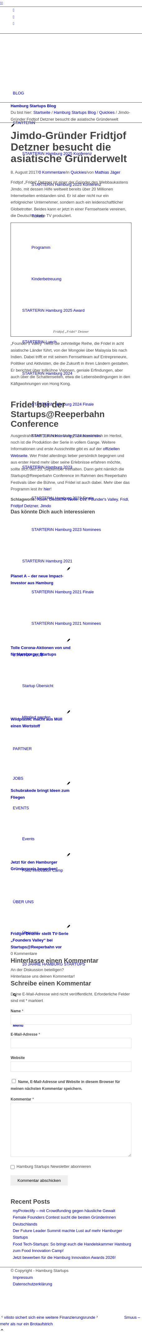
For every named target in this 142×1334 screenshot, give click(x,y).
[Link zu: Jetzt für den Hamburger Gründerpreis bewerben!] (41, 862)
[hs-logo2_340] (57, 63)
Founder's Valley (103, 499)
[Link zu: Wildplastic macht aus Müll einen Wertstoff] (41, 719)
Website (18, 1058)
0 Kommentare (52, 172)
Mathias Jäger (107, 172)
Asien (42, 499)
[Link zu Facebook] (13, 17)
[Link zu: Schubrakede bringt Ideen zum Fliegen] (41, 791)
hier (47, 489)
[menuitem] (72, 93)
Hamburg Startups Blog (33, 106)
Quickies (78, 172)
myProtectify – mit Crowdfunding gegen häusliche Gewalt (64, 1210)
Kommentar (22, 1099)
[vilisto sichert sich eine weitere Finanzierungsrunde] (47, 1317)
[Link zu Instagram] (13, 10)
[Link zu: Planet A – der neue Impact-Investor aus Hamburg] (41, 576)
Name (17, 1011)
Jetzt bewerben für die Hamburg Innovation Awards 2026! (64, 1257)
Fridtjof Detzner (24, 505)
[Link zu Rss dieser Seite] (13, 23)
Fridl (124, 499)
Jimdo (45, 505)
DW (83, 499)
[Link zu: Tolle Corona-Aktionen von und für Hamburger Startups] (41, 647)
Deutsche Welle (63, 499)
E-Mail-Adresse (25, 1034)
